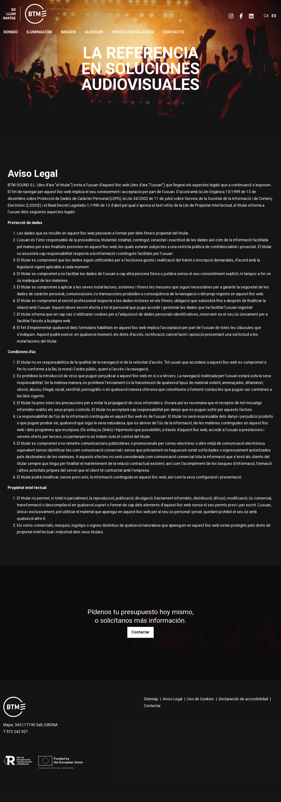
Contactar (140, 632)
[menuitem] (231, 16)
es (274, 16)
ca (266, 16)
